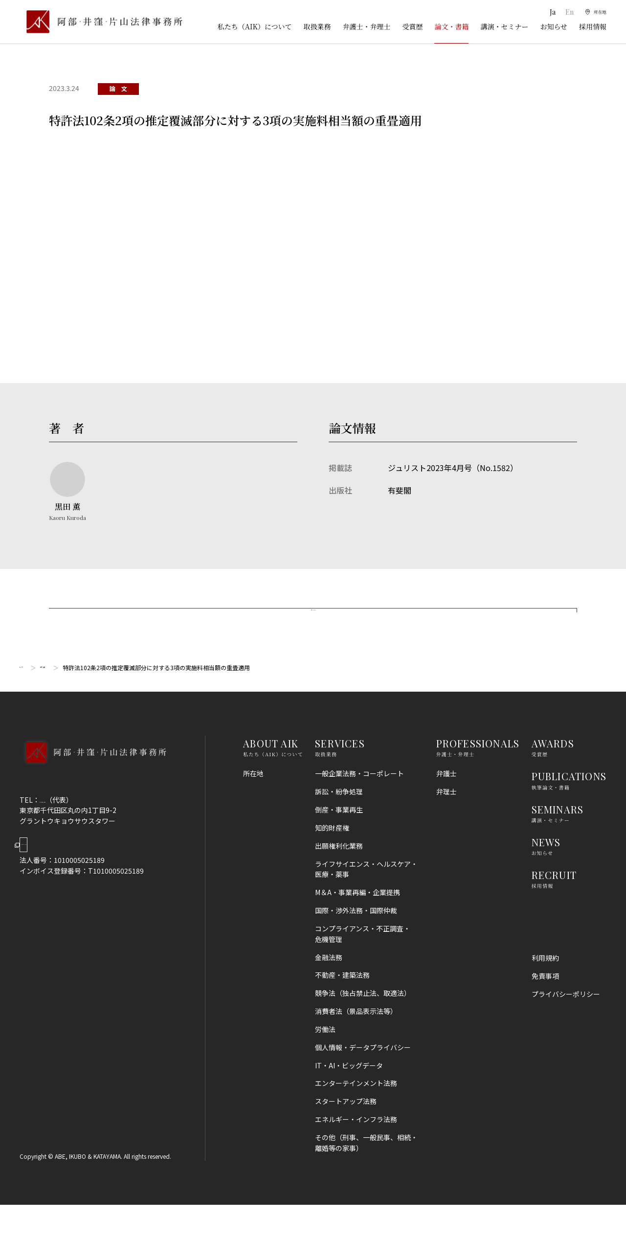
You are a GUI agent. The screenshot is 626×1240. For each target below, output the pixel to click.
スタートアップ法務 (346, 1136)
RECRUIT (554, 910)
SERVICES (340, 778)
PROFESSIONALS (478, 778)
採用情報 (592, 26)
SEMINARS (558, 844)
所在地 (253, 808)
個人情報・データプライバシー (363, 1082)
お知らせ (553, 26)
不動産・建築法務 (342, 1010)
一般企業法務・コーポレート (359, 808)
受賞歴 (412, 26)
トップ (28, 702)
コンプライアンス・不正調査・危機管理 (362, 969)
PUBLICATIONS (569, 811)
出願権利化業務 (339, 881)
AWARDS (553, 778)
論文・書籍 (451, 26)
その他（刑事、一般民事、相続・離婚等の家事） (366, 1178)
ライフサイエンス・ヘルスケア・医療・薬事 (366, 904)
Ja (544, 12)
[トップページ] (101, 21)
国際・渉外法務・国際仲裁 (356, 945)
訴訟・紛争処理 (339, 827)
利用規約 (545, 993)
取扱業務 (317, 26)
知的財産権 (332, 863)
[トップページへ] (93, 800)
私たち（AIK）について (255, 26)
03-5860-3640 (62, 834)
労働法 (325, 1064)
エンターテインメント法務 (356, 1118)
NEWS (546, 877)
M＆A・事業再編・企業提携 (357, 927)
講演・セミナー (504, 26)
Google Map (69, 887)
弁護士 (446, 808)
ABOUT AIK (270, 778)
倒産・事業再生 (339, 845)
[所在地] (592, 12)
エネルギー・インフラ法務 (356, 1154)
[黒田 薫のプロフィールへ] (67, 492)
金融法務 (328, 992)
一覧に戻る (312, 627)
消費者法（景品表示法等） (356, 1046)
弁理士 (446, 827)
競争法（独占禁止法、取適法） (363, 1028)
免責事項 (545, 1011)
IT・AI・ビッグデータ (349, 1100)
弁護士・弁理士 (366, 26)
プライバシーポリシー (566, 1029)
